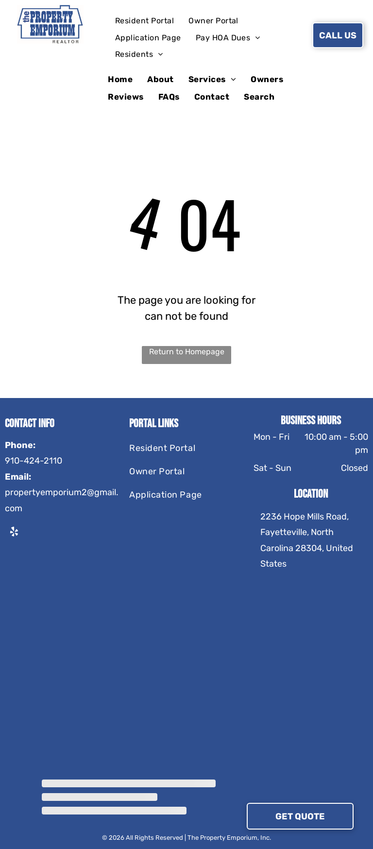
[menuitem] (144, 21)
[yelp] (14, 532)
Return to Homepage (186, 351)
